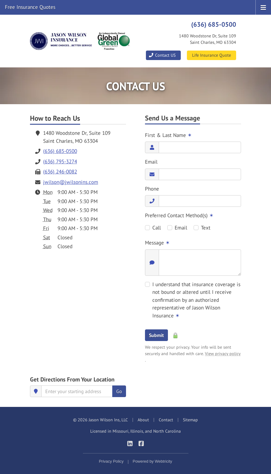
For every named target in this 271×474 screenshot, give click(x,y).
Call (156, 227)
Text (205, 227)
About (143, 420)
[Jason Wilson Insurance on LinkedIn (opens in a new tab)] (130, 443)
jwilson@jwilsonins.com (70, 182)
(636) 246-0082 (60, 171)
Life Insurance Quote (211, 55)
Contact (166, 420)
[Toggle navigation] (263, 7)
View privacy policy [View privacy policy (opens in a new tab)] (223, 353)
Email (151, 161)
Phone (152, 188)
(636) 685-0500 (213, 24)
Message (157, 242)
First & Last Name (168, 135)
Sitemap (190, 420)
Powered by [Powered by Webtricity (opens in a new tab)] (152, 461)
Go (119, 391)
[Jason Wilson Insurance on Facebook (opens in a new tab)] (141, 443)
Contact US (162, 55)
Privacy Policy (111, 461)
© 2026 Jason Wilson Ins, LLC (100, 420)
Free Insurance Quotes (30, 7)
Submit (156, 335)
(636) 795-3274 (60, 161)
